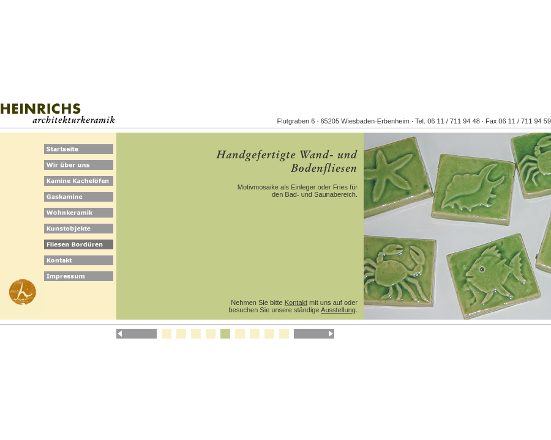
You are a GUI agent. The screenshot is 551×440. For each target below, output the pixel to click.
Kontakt (296, 302)
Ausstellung (338, 310)
